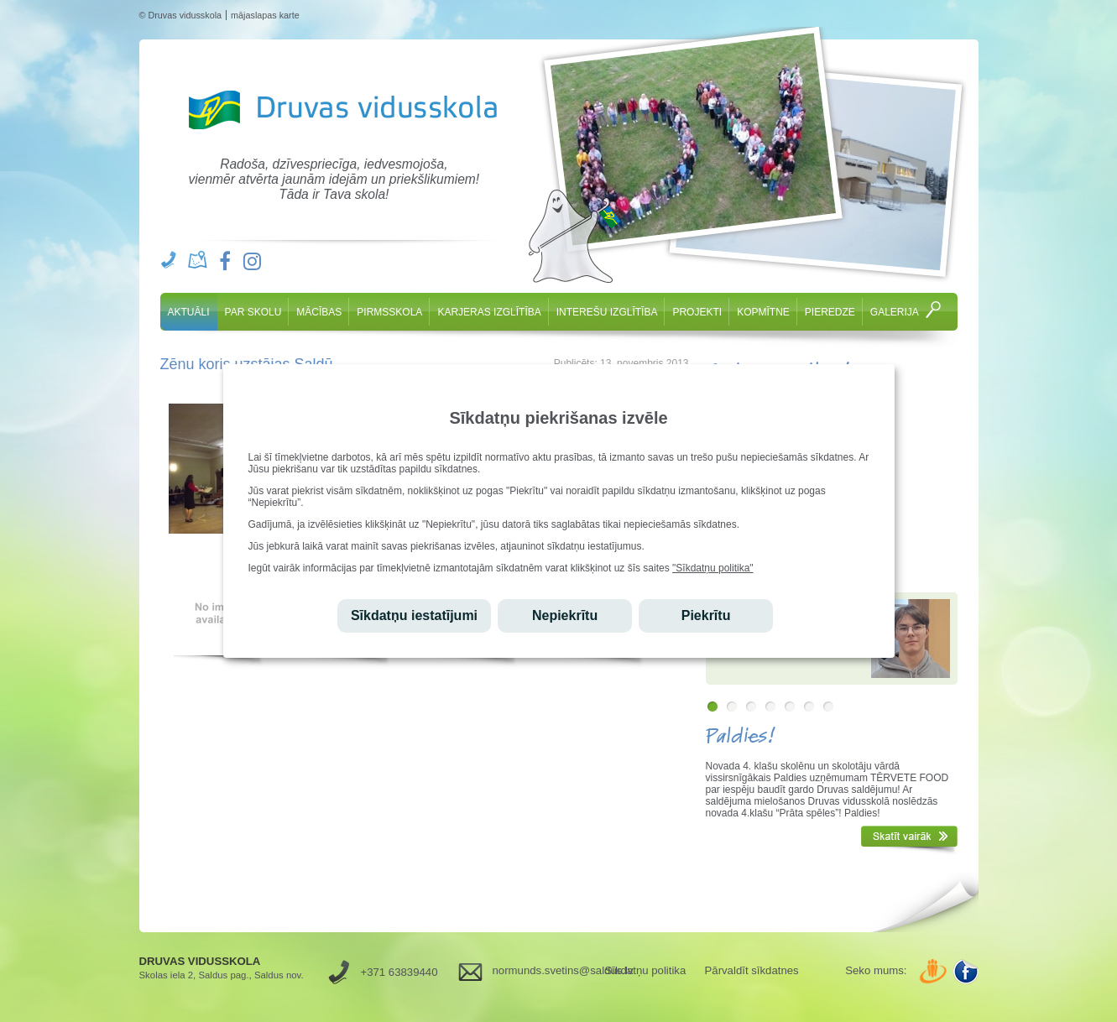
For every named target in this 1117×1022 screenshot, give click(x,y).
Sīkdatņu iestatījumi (414, 615)
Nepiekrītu (565, 615)
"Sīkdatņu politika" (713, 568)
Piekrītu (706, 615)
